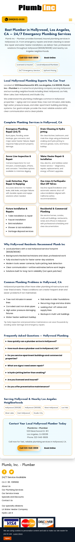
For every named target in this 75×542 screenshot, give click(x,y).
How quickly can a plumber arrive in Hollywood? (32, 341)
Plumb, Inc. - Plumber (18, 464)
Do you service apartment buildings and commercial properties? (33, 357)
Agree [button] (7, 538)
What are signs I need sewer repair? (26, 365)
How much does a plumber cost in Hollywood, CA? (33, 348)
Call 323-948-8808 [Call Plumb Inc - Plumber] (29, 57)
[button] (70, 20)
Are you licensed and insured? (23, 379)
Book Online (50, 57)
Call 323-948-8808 (29, 448)
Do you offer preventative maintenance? (29, 386)
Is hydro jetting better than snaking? (27, 372)
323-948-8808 (41, 437)
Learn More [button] (18, 534)
